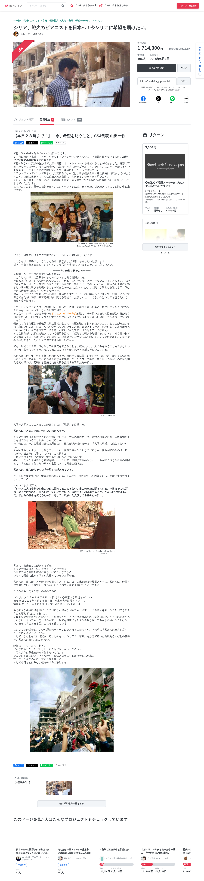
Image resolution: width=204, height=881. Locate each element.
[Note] (186, 98)
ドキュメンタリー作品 (64, 313)
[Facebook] (143, 98)
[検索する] (63, 6)
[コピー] (184, 81)
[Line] (172, 98)
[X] (158, 98)
